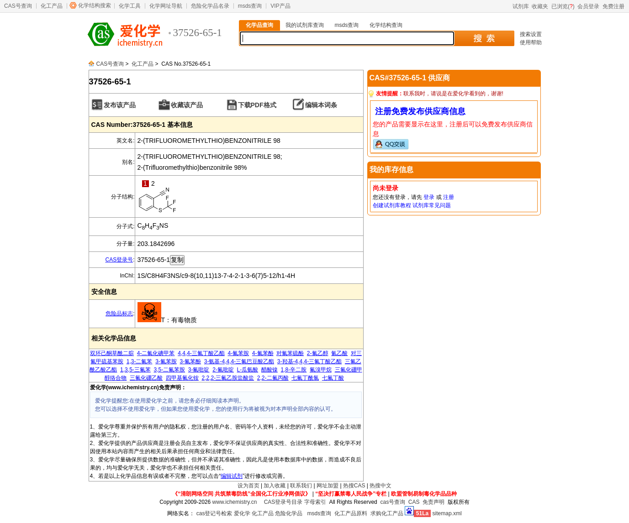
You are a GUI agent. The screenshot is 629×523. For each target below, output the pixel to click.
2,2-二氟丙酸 (273, 378)
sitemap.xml (447, 513)
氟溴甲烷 (321, 369)
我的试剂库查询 (304, 25)
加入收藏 (274, 485)
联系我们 (301, 485)
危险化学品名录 (210, 6)
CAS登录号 (119, 259)
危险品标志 (119, 313)
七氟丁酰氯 (305, 378)
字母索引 (315, 502)
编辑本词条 (321, 105)
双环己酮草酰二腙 (112, 353)
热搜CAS (354, 485)
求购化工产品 (386, 513)
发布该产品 (120, 105)
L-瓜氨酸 (248, 369)
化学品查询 (259, 25)
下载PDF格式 (257, 105)
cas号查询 (392, 502)
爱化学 (242, 513)
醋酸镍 (269, 369)
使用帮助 (531, 42)
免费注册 (613, 6)
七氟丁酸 (333, 378)
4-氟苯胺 (238, 353)
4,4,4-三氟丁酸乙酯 (201, 353)
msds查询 (250, 6)
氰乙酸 (339, 353)
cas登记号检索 (214, 513)
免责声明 (433, 502)
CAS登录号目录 (283, 502)
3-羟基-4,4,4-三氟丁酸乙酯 (309, 361)
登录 (428, 197)
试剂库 (521, 6)
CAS (414, 502)
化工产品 (52, 6)
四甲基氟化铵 (182, 378)
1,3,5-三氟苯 (135, 369)
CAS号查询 (18, 6)
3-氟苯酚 (190, 361)
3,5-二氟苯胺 (169, 369)
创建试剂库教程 (392, 205)
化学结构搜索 (94, 5)
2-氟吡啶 (223, 369)
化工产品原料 (350, 513)
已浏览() (563, 6)
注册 (448, 197)
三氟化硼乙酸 (146, 378)
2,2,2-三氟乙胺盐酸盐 (227, 378)
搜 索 (484, 38)
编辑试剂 (232, 476)
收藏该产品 (187, 105)
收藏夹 (540, 6)
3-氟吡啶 (199, 369)
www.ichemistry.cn (234, 502)
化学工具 (130, 6)
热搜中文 (380, 485)
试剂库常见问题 (431, 205)
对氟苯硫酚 (290, 353)
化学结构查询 (386, 25)
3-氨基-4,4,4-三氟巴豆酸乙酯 (239, 361)
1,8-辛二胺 (294, 369)
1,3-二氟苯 (140, 361)
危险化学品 (288, 513)
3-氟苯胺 (166, 361)
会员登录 (588, 6)
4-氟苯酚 (263, 353)
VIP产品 (280, 6)
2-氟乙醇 (317, 353)
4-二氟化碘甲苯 (156, 353)
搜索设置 (531, 34)
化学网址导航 (165, 6)
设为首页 (248, 485)
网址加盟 (327, 485)
